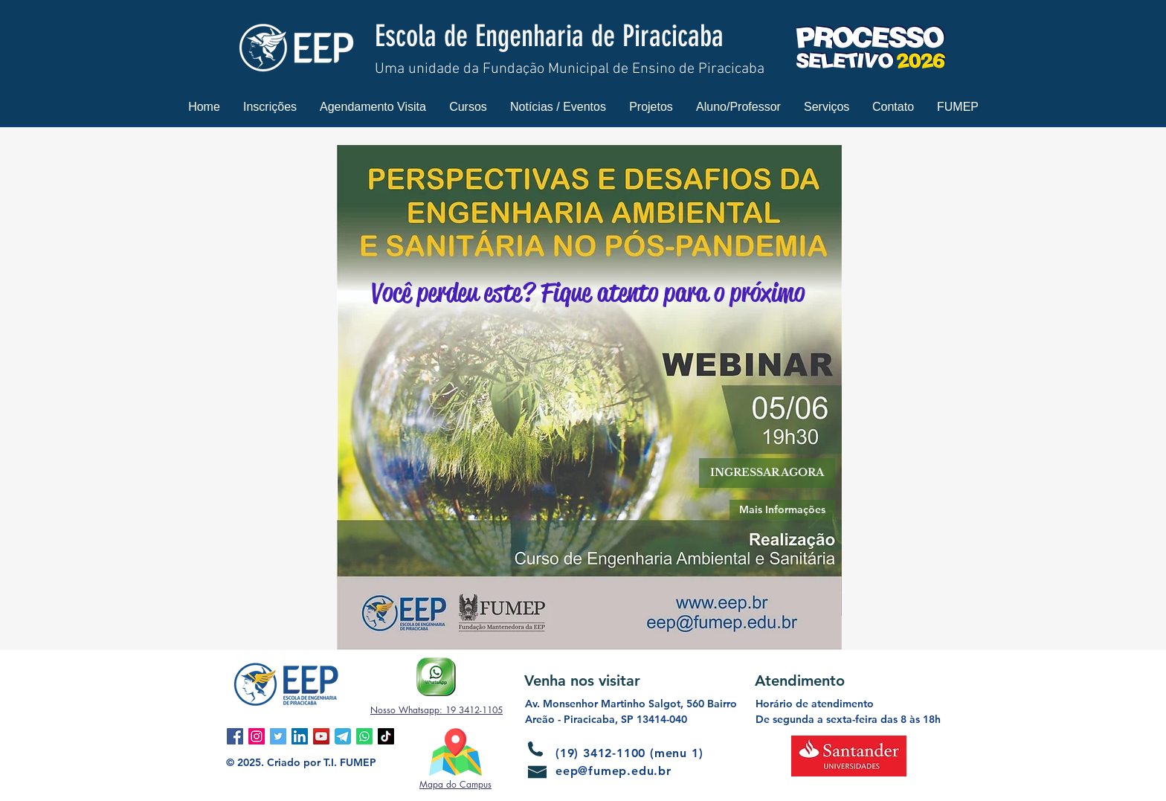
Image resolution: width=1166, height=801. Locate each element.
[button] (270, 106)
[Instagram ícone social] (256, 736)
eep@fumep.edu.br (613, 771)
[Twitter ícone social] (278, 736)
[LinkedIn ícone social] (300, 736)
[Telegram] (343, 736)
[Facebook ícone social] (235, 736)
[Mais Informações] (782, 510)
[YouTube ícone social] (321, 736)
